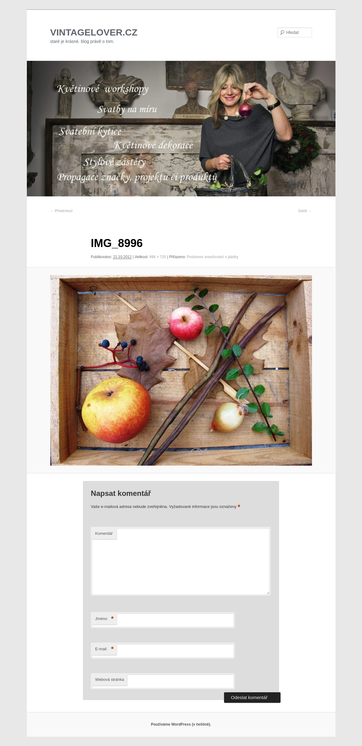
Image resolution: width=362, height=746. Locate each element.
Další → (305, 211)
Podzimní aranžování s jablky (213, 257)
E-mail (104, 649)
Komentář (103, 533)
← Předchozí (61, 211)
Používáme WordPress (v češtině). (181, 724)
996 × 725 (157, 257)
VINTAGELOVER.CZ (94, 32)
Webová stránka (109, 679)
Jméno (104, 618)
